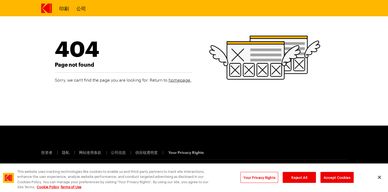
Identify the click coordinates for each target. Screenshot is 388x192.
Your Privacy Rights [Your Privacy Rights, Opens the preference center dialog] (259, 177)
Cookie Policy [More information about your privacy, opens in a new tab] (48, 187)
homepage (180, 80)
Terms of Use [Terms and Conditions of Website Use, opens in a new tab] (70, 187)
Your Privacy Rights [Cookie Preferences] (186, 152)
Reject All (299, 177)
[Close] (379, 178)
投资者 (47, 152)
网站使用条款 (90, 152)
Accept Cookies (337, 177)
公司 (81, 8)
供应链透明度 (146, 152)
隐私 (66, 152)
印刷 (64, 8)
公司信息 (119, 152)
